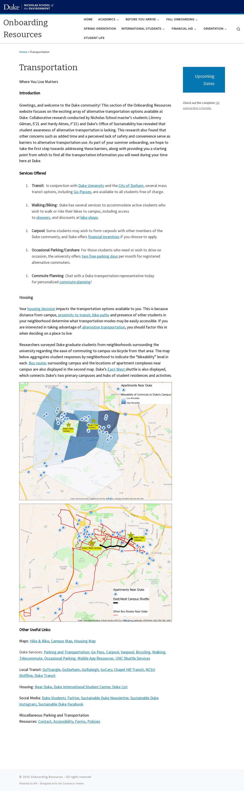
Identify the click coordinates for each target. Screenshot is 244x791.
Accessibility (63, 721)
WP (35, 783)
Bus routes (38, 362)
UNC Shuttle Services (132, 658)
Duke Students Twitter (60, 697)
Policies (93, 721)
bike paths (100, 314)
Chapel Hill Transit (129, 669)
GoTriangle (51, 669)
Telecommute (30, 658)
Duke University (91, 185)
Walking (158, 652)
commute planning (75, 281)
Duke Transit (45, 675)
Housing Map (85, 640)
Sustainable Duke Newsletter (105, 697)
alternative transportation (103, 327)
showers (43, 217)
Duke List (120, 686)
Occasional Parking (60, 658)
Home (23, 52)
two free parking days (100, 256)
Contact (45, 721)
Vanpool (127, 652)
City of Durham (131, 185)
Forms (80, 721)
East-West (117, 369)
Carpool (112, 652)
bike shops (89, 217)
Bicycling (143, 652)
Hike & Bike (39, 640)
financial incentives (103, 236)
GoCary (106, 669)
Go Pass (97, 652)
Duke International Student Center (82, 686)
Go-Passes (82, 191)
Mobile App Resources (95, 658)
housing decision (41, 308)
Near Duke (43, 686)
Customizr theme (73, 783)
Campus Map (61, 640)
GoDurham (71, 669)
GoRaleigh (90, 669)
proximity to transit (74, 314)
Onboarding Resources (47, 777)
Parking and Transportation (66, 652)
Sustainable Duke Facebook (60, 704)
